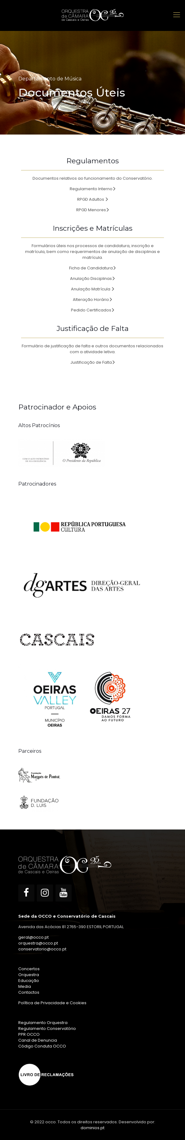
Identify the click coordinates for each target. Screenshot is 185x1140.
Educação (28, 981)
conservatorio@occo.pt (42, 949)
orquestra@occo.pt (38, 943)
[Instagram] (45, 893)
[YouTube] (63, 893)
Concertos (29, 969)
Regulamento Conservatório (47, 1028)
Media (24, 986)
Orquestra (28, 975)
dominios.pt (92, 1128)
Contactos (28, 992)
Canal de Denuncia (37, 1040)
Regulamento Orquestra (43, 1023)
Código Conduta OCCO (42, 1046)
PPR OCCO (29, 1034)
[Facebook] (26, 893)
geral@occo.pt (33, 937)
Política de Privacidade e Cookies (52, 1003)
